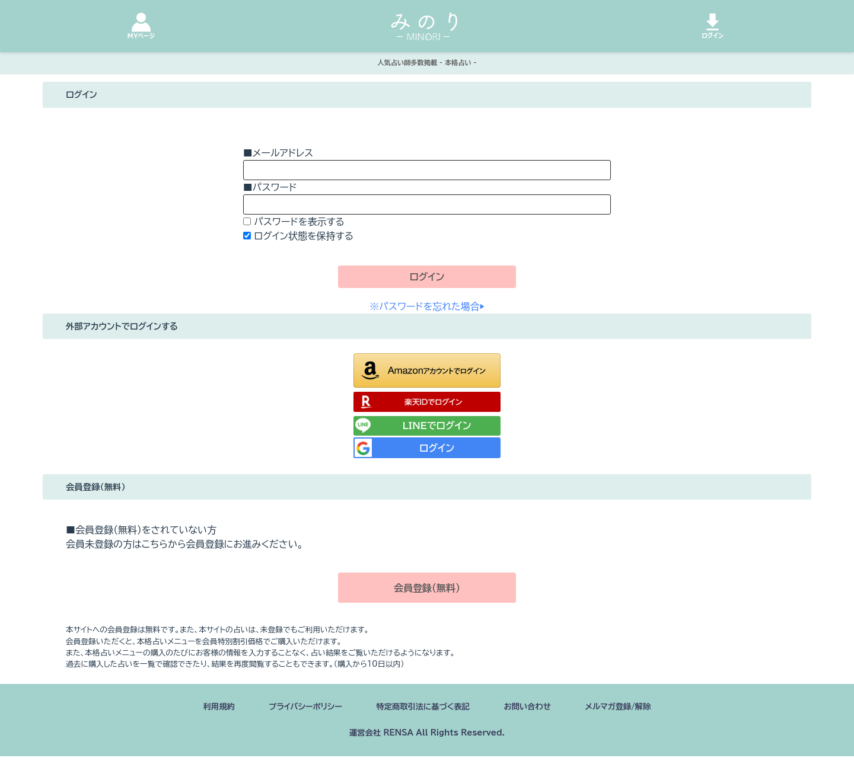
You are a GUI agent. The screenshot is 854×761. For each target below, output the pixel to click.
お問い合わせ (540, 708)
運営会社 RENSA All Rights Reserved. (427, 736)
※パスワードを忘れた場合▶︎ (427, 306)
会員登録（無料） (427, 588)
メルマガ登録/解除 (643, 708)
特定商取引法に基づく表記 (422, 708)
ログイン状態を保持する (303, 236)
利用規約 (190, 708)
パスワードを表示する (299, 221)
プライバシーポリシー (287, 708)
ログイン (427, 277)
